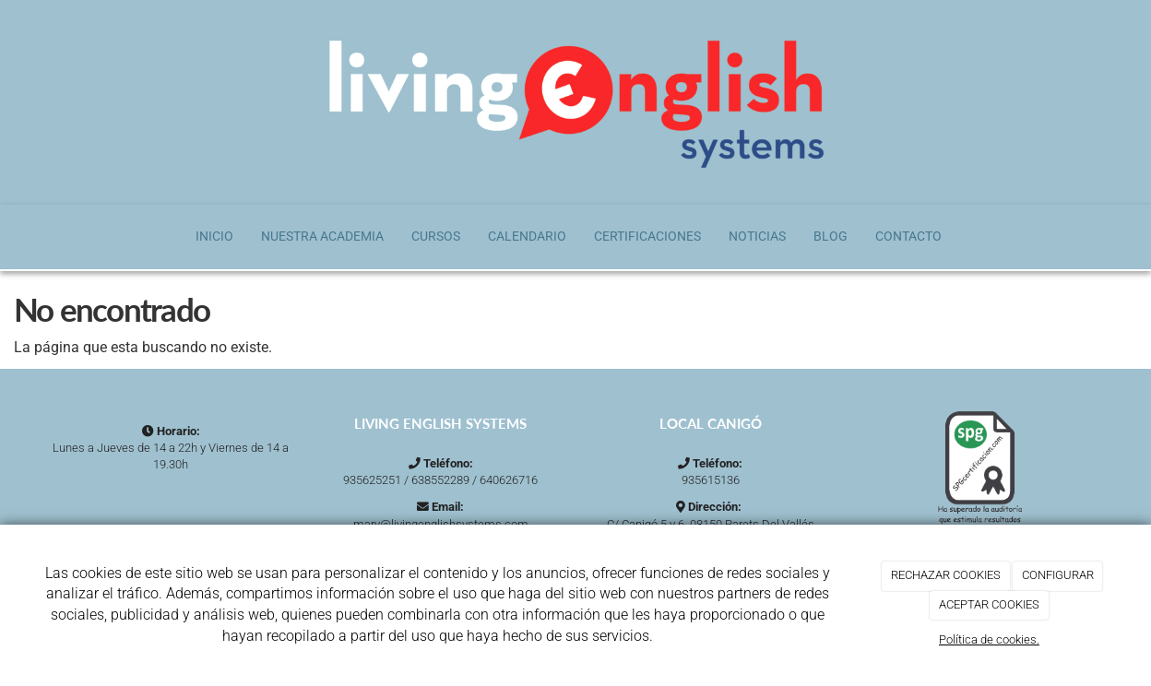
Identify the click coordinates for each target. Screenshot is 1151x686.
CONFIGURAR (1058, 575)
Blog (830, 236)
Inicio (214, 236)
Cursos (435, 236)
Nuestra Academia (322, 236)
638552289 (440, 480)
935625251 (372, 480)
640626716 (509, 480)
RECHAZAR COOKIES (946, 575)
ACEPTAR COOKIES (989, 604)
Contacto (908, 236)
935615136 (711, 480)
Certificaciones (647, 236)
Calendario (527, 236)
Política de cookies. (989, 639)
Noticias (757, 236)
